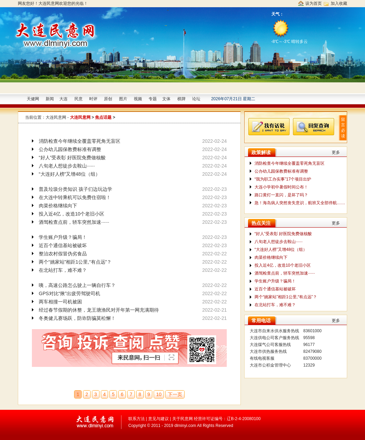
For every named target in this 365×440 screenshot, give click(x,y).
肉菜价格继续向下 (58, 205)
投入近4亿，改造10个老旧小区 (71, 214)
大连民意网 (56, 117)
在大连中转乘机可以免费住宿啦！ (75, 197)
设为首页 (313, 3)
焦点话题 (103, 117)
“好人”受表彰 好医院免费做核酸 (72, 157)
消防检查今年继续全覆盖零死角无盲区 (79, 141)
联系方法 (136, 418)
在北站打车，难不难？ (63, 270)
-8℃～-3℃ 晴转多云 (290, 31)
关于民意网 (182, 418)
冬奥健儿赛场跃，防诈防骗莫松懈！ (77, 318)
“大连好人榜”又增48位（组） (69, 174)
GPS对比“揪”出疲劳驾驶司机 (69, 293)
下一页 (175, 394)
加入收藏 (339, 3)
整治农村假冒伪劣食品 (63, 253)
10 (159, 394)
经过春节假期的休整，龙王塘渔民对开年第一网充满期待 (99, 310)
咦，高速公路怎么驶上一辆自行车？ (77, 285)
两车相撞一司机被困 (60, 301)
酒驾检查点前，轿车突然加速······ (74, 222)
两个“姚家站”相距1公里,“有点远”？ (75, 262)
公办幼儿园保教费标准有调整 (70, 149)
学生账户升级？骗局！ (63, 237)
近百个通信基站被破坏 (63, 245)
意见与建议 (158, 418)
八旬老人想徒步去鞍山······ (67, 166)
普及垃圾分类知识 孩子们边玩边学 (75, 189)
